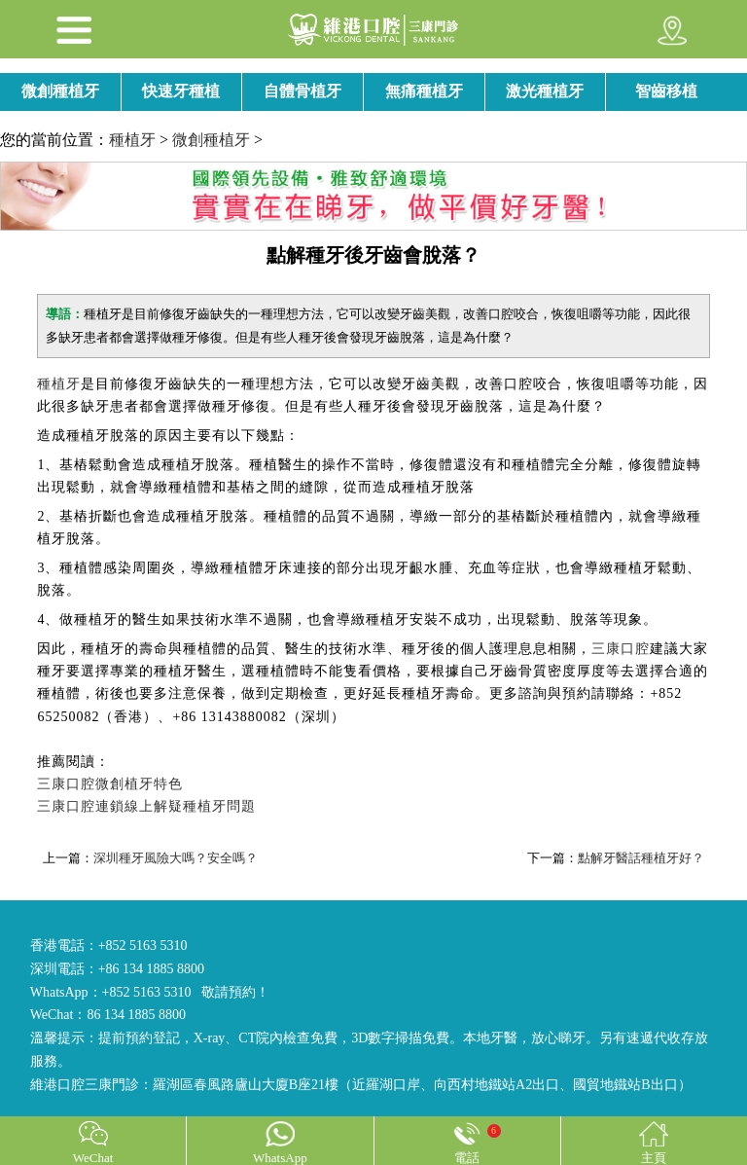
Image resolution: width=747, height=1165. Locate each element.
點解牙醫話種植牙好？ (641, 858)
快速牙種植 (181, 91)
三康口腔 (620, 648)
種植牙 (132, 139)
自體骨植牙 (302, 91)
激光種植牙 (545, 91)
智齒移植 (666, 91)
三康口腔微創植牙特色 (110, 784)
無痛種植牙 (424, 91)
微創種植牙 (60, 91)
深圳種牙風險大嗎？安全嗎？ (175, 858)
